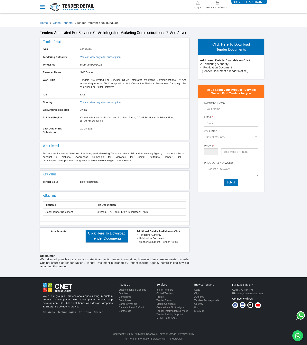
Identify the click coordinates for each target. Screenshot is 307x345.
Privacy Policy (186, 333)
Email (208, 117)
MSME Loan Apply (166, 317)
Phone (209, 145)
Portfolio (85, 312)
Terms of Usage (167, 333)
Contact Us (125, 310)
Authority (199, 296)
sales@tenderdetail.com (249, 293)
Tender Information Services (172, 310)
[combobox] (231, 137)
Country (48, 102)
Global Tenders (164, 293)
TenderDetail (175, 338)
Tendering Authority (55, 57)
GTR (45, 49)
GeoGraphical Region (56, 109)
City (196, 293)
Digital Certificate (166, 303)
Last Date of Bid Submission (52, 130)
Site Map (199, 310)
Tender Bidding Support (169, 314)
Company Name (215, 102)
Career (98, 312)
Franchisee (125, 300)
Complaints (125, 296)
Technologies (67, 312)
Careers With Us (128, 303)
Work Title (49, 79)
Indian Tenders (164, 289)
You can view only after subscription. (100, 57)
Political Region (52, 117)
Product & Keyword (219, 162)
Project (160, 296)
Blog (196, 307)
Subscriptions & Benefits (132, 289)
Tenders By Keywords (206, 300)
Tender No (49, 64)
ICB (45, 94)
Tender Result (164, 300)
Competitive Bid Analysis (170, 307)
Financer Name (52, 72)
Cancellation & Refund (131, 307)
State (197, 289)
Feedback (124, 293)
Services (49, 312)
